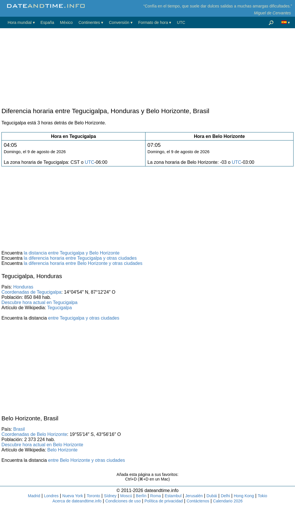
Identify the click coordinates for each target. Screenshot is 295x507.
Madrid (34, 495)
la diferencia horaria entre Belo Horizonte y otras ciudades (83, 263)
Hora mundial (19, 22)
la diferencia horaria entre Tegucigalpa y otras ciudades (80, 258)
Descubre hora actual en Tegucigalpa (39, 302)
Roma (155, 495)
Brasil (19, 429)
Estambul (173, 495)
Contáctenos (198, 501)
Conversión (119, 22)
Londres (51, 495)
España (47, 22)
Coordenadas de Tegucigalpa (31, 292)
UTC (181, 22)
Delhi (225, 495)
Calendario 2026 (228, 501)
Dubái (212, 495)
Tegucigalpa (59, 307)
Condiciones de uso (123, 501)
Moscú (126, 495)
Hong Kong (244, 495)
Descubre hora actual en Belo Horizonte (42, 444)
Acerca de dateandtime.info (76, 501)
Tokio (262, 495)
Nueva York (72, 495)
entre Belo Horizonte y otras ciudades (86, 460)
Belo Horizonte (62, 449)
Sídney (110, 495)
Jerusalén (194, 495)
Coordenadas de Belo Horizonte (34, 434)
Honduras (23, 286)
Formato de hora (153, 22)
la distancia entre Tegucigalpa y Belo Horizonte (72, 252)
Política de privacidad (164, 501)
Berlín (141, 495)
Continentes (89, 22)
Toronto (93, 495)
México (66, 22)
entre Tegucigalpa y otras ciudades (83, 318)
